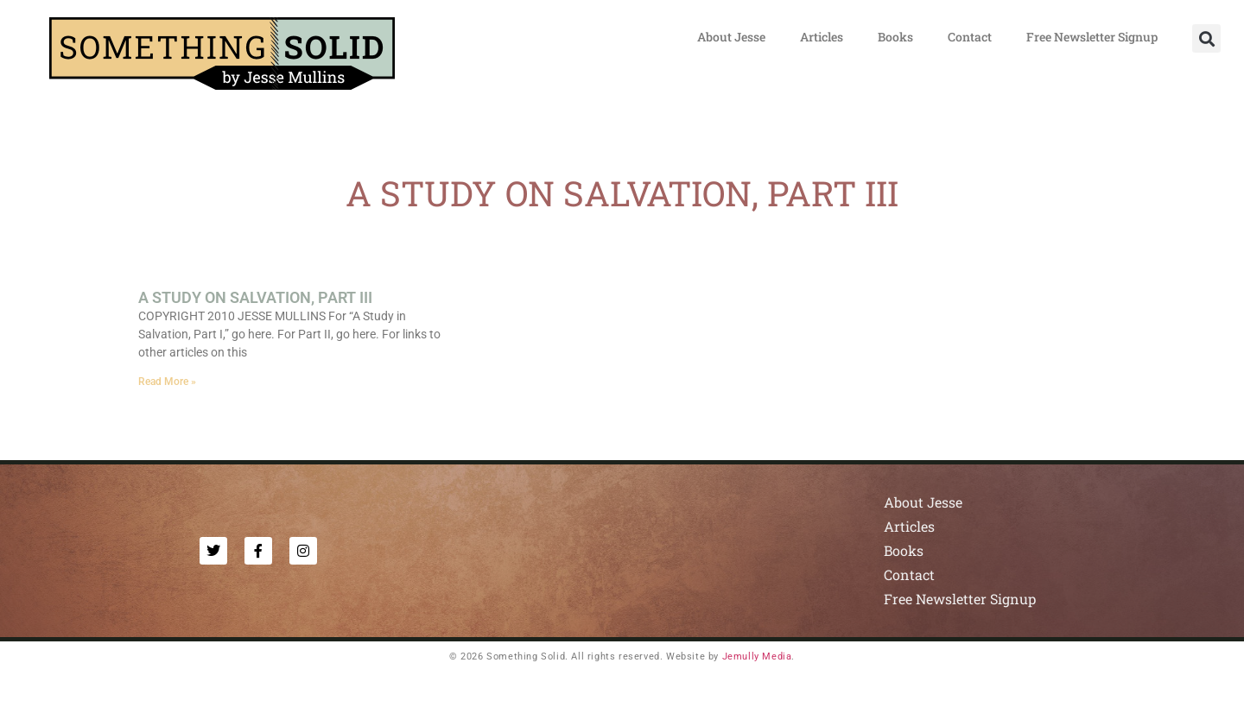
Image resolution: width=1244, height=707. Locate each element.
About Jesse (731, 36)
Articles (821, 36)
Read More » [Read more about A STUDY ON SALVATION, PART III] (167, 382)
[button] (1206, 38)
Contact (970, 36)
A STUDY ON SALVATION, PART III (255, 297)
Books (895, 36)
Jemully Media (757, 656)
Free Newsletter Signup (1092, 36)
